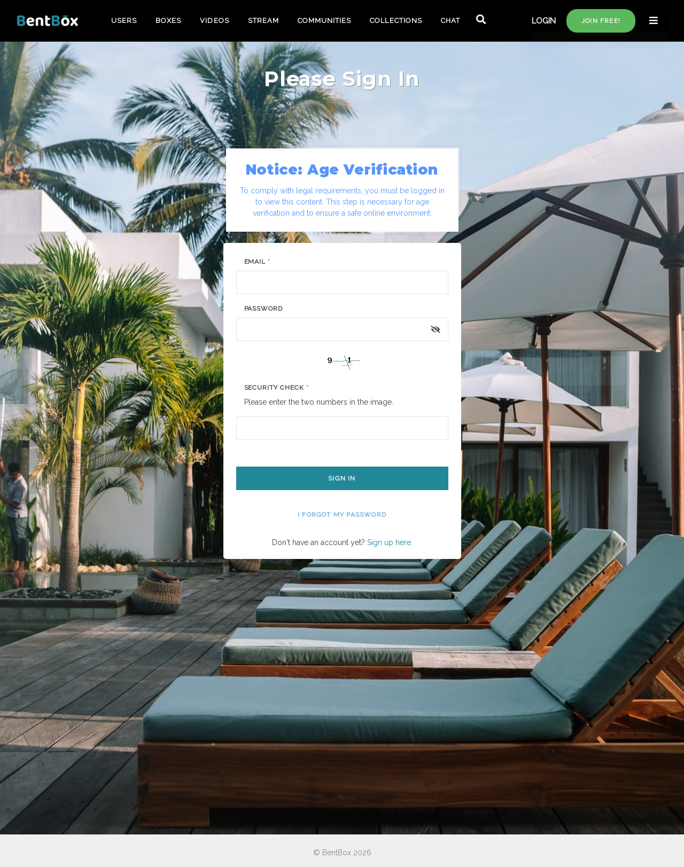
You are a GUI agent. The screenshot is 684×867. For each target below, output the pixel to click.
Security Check (276, 387)
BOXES (168, 21)
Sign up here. (390, 542)
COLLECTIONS (396, 21)
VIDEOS (214, 21)
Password (263, 308)
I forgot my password (342, 514)
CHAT (450, 21)
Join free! (600, 21)
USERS (124, 21)
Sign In (341, 478)
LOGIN (544, 21)
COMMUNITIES (324, 21)
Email (257, 261)
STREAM (263, 21)
